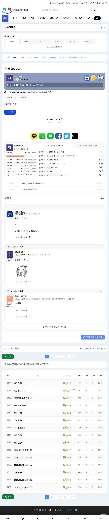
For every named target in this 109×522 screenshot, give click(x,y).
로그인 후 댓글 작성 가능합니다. (54, 327)
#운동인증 (52, 57)
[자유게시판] (43, 152)
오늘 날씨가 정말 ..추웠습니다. (57, 152)
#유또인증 (62, 57)
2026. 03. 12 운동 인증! (23, 450)
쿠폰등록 (84, 3)
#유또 (22, 57)
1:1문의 (75, 3)
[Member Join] (101, 519)
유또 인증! (18, 383)
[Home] (7, 519)
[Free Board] (23, 519)
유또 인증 (50, 172)
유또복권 (78, 18)
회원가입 (53, 3)
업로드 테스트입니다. (30, 189)
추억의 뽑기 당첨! (20, 406)
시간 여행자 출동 (52, 160)
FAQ (68, 3)
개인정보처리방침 (39, 510)
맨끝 (73, 356)
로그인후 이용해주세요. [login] (54, 47)
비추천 (92, 376)
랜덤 (32, 18)
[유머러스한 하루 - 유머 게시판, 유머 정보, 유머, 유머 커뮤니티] (15, 10)
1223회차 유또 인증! (22, 398)
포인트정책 (103, 3)
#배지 (15, 57)
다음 (69, 356)
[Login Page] (85, 519)
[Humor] (38, 519)
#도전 (36, 57)
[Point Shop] (69, 519)
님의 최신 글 (54, 145)
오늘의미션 (54, 18)
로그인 (61, 3)
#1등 (29, 57)
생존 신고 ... (19, 391)
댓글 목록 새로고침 (92, 337)
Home (103, 27)
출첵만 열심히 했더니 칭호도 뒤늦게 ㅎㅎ (60, 156)
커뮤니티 (41, 18)
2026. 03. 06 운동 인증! (23, 480)
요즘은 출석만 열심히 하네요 (32, 184)
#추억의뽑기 (73, 57)
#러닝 (8, 57)
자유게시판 (9, 27)
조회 (79, 376)
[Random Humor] (53, 519)
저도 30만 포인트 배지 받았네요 (57, 176)
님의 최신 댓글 (88, 145)
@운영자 (18, 260)
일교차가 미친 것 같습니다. (56, 164)
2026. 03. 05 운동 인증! (23, 487)
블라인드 (22, 98)
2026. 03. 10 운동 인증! (23, 465)
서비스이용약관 (55, 510)
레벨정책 (93, 3)
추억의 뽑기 (18, 428)
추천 (86, 376)
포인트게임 (66, 18)
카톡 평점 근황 (52, 168)
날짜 (100, 376)
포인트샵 (89, 18)
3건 (10, 85)
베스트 (15, 18)
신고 (9, 98)
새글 (24, 18)
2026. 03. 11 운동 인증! (23, 458)
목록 (10, 112)
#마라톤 (83, 57)
